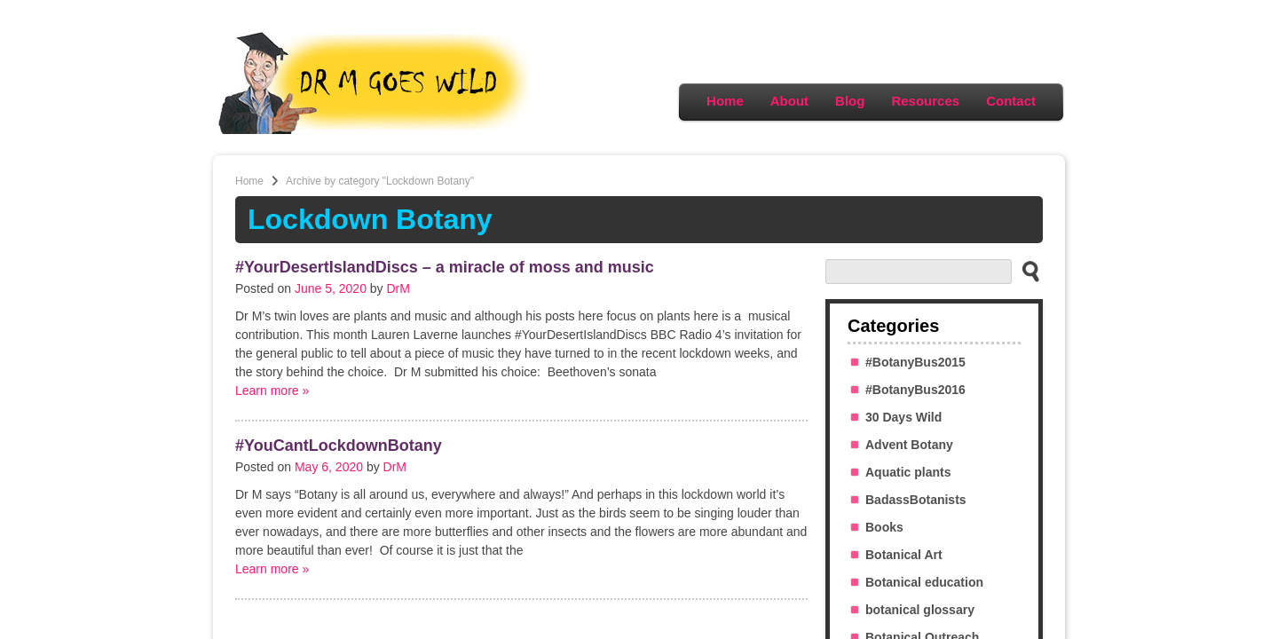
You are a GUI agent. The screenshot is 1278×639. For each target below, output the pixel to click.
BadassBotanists (915, 500)
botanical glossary (919, 610)
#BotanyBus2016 (915, 390)
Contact (1011, 100)
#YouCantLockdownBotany (338, 445)
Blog (849, 100)
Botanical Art (904, 555)
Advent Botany (909, 445)
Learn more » (272, 390)
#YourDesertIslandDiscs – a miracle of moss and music (444, 267)
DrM (398, 288)
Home (725, 100)
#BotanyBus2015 (915, 362)
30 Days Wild (903, 417)
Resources (925, 100)
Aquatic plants (908, 472)
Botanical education (924, 582)
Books (884, 527)
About (789, 100)
